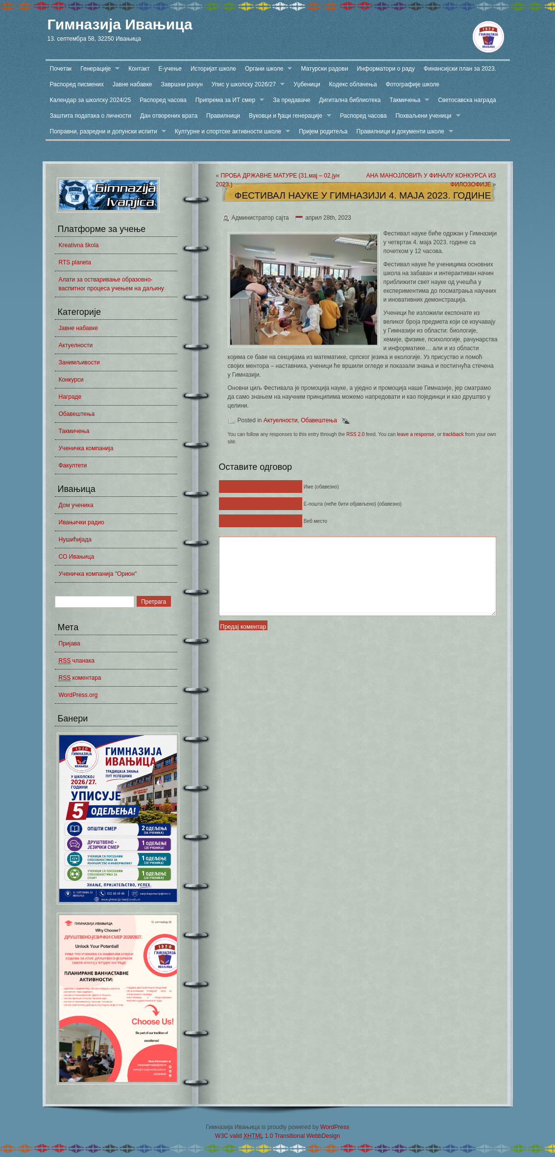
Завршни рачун (182, 84)
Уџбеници (306, 84)
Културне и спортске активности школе (230, 131)
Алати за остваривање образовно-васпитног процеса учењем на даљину (111, 284)
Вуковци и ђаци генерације (287, 116)
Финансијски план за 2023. (460, 68)
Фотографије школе (412, 84)
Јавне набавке (132, 84)
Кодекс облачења (353, 84)
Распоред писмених (77, 84)
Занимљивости (79, 362)
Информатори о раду (386, 68)
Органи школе (266, 69)
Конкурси (71, 379)
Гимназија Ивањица (120, 24)
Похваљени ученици (425, 116)
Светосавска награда (467, 100)
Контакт (138, 68)
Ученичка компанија (86, 448)
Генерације (98, 69)
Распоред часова (163, 100)
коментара (80, 678)
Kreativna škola (79, 245)
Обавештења (77, 414)
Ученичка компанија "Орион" (98, 573)
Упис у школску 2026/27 (246, 84)
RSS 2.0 (355, 434)
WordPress (334, 1127)
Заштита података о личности (90, 115)
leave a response (415, 434)
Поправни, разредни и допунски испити (106, 131)
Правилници (223, 115)
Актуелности (76, 345)
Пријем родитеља (323, 131)
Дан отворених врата (168, 115)
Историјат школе (213, 68)
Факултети (73, 465)
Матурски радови (324, 68)
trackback (453, 434)
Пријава (69, 643)
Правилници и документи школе (402, 131)
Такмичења (407, 100)
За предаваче (291, 100)
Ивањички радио (81, 522)
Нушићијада (75, 539)
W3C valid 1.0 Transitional (260, 1136)
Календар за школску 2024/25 (90, 100)
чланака (77, 661)
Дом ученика (76, 505)
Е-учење (170, 68)
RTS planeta (75, 262)
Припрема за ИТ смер (228, 100)
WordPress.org (78, 695)
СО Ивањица (77, 556)
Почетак (61, 68)
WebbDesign (322, 1135)
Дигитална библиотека (350, 100)
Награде (70, 396)
